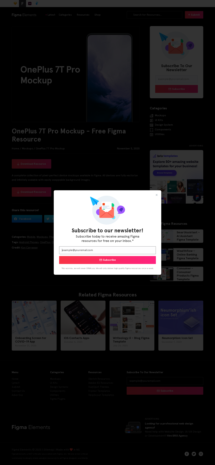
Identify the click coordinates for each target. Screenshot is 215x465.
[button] (156, 195)
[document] (107, 232)
